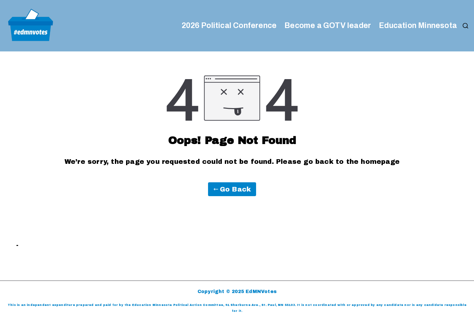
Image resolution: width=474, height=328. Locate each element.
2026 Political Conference (229, 26)
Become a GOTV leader (327, 26)
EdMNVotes (261, 291)
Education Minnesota (418, 26)
